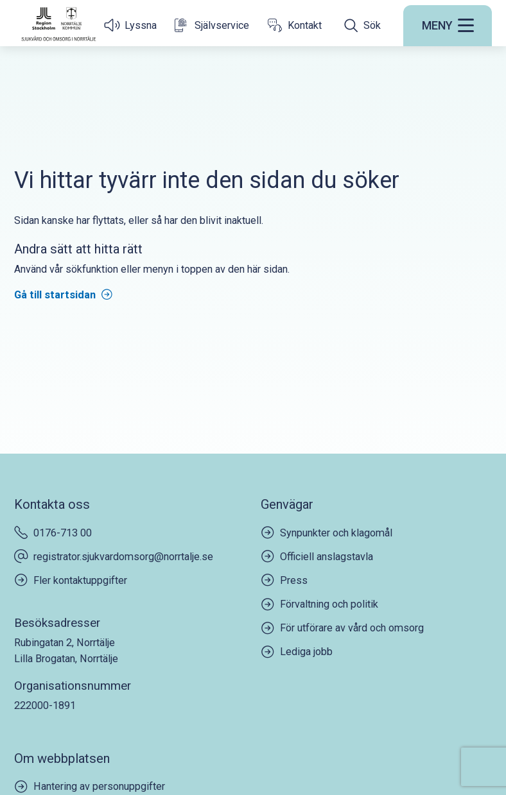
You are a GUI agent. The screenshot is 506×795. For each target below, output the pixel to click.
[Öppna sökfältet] (362, 25)
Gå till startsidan (55, 295)
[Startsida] (58, 23)
